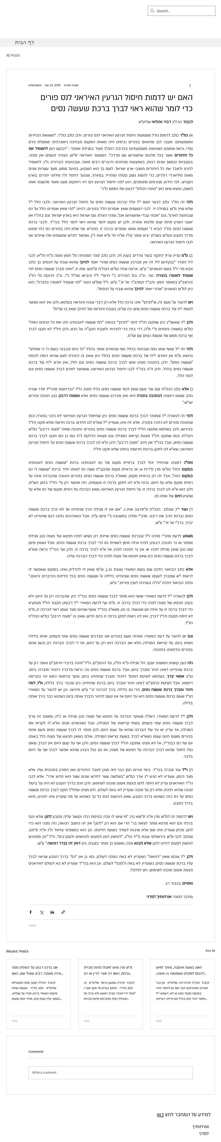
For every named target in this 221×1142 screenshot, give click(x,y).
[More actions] (190, 85)
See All (210, 951)
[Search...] (181, 11)
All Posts (13, 55)
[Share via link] (63, 912)
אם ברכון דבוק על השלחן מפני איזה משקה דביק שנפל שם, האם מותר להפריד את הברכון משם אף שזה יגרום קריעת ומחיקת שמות (37, 971)
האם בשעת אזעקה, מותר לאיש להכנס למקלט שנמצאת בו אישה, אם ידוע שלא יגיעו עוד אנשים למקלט (180, 971)
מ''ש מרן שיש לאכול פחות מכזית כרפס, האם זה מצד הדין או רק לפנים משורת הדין (108, 971)
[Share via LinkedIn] (52, 912)
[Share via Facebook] (30, 912)
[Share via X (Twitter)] (41, 912)
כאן (160, 1114)
